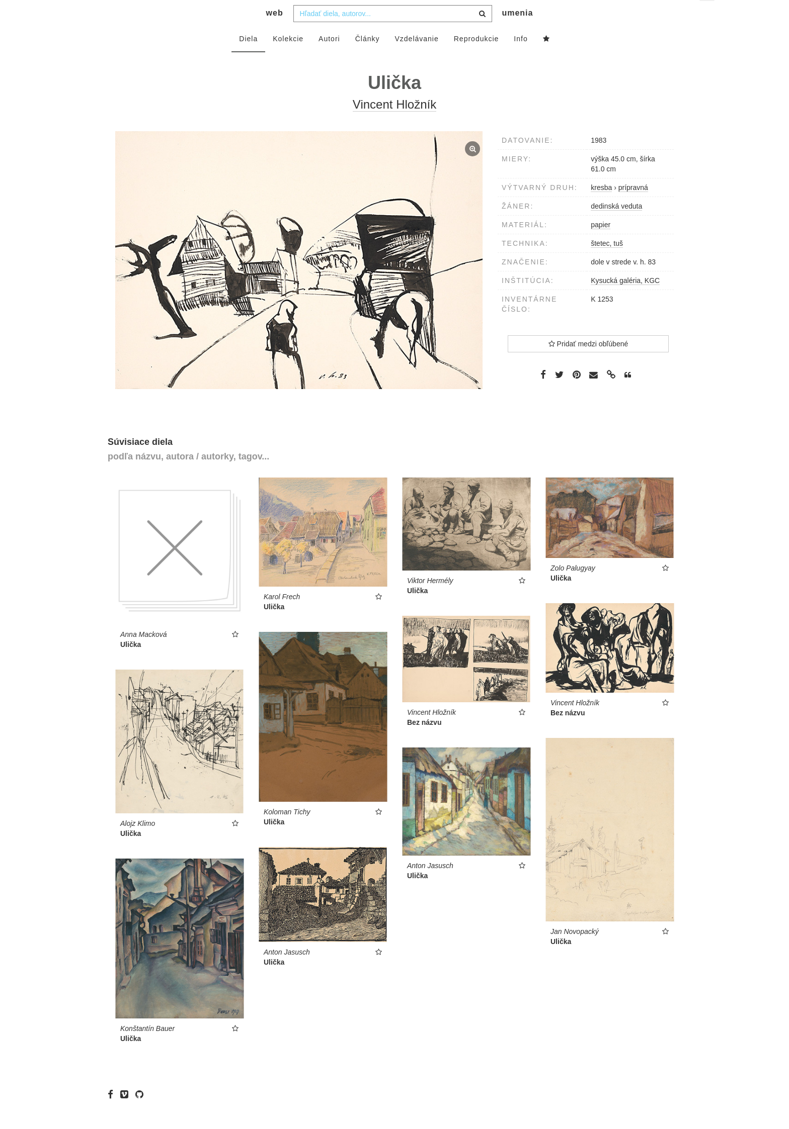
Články (367, 59)
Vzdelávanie (416, 59)
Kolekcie (288, 59)
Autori (329, 59)
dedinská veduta (616, 226)
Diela (248, 59)
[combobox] (392, 33)
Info (520, 59)
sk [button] (708, 15)
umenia (517, 33)
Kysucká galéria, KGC (625, 301)
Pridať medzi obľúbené (588, 364)
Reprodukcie (476, 59)
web (274, 33)
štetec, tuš (607, 263)
